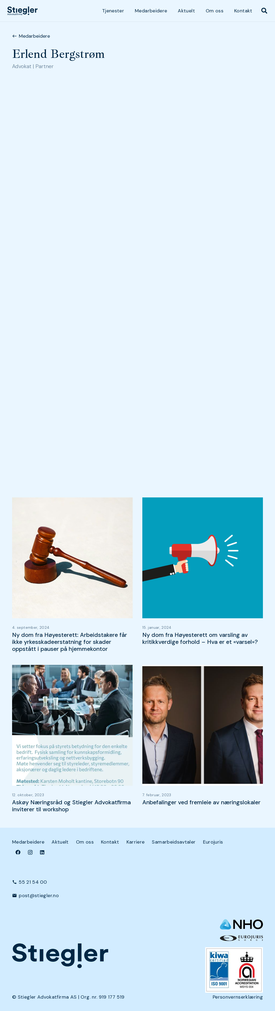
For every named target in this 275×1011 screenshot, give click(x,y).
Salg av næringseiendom (40, 311)
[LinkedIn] (42, 852)
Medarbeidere (28, 842)
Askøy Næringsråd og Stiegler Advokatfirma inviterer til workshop (71, 806)
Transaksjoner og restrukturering (50, 333)
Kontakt (110, 842)
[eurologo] (241, 938)
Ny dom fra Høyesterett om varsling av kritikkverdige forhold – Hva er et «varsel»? (200, 638)
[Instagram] (30, 852)
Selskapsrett (27, 322)
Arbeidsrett (25, 277)
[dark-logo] (22, 10)
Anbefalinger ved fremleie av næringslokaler (201, 802)
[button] (264, 10)
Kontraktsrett (28, 288)
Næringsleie (25, 299)
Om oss (85, 842)
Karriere (135, 842)
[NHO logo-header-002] (241, 924)
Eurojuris (213, 842)
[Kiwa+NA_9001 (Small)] (234, 970)
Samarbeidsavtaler (174, 842)
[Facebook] (18, 852)
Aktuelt (60, 842)
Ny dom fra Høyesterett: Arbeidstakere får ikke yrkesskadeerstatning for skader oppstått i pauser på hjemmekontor (69, 642)
